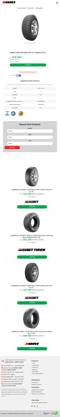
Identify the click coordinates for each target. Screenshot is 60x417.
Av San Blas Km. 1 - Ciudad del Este (13, 366)
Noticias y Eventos (36, 384)
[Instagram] (34, 406)
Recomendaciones (37, 392)
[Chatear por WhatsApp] (56, 413)
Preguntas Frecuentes (38, 390)
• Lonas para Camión (37, 373)
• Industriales (35, 371)
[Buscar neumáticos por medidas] (12, 147)
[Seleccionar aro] (30, 143)
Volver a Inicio (21, 8)
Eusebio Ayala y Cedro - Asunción (13, 379)
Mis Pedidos (39, 8)
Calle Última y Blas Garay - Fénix (13, 381)
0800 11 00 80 (19, 362)
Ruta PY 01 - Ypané (9, 374)
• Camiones (35, 367)
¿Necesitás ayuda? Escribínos (40, 403)
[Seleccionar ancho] (30, 131)
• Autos (33, 363)
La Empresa (35, 382)
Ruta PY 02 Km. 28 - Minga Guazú (13, 372)
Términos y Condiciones (38, 394)
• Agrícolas (34, 369)
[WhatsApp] (37, 406)
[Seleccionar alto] (30, 137)
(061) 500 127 (9, 362)
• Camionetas (35, 365)
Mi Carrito (31, 8)
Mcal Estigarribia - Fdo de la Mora (13, 377)
